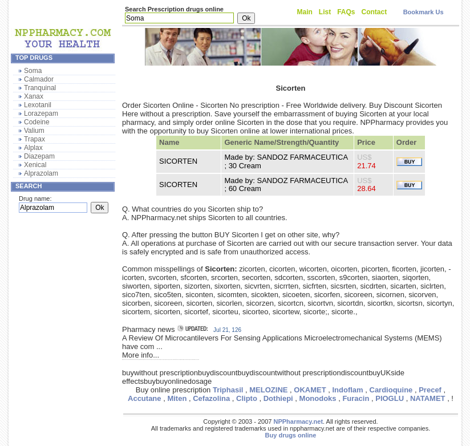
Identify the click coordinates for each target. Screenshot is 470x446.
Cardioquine (391, 390)
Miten (177, 398)
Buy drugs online (291, 435)
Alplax (33, 148)
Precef (430, 390)
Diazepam (39, 156)
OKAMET (310, 390)
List (325, 12)
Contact (374, 12)
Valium (34, 131)
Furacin (355, 398)
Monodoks (318, 398)
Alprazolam (41, 173)
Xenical (35, 165)
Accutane (144, 398)
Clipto (246, 398)
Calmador (39, 79)
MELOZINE (268, 390)
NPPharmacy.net (298, 421)
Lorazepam (41, 113)
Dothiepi (278, 398)
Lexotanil (37, 105)
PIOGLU (389, 398)
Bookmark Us (423, 12)
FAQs (346, 12)
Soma (33, 71)
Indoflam (347, 390)
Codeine (37, 122)
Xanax (33, 96)
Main (305, 12)
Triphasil (228, 390)
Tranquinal (40, 88)
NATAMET (427, 398)
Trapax (34, 139)
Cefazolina (211, 398)
